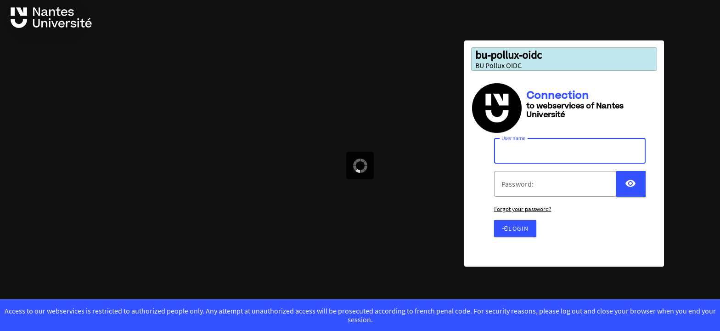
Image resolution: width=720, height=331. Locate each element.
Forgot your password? (522, 209)
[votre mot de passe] (558, 184)
